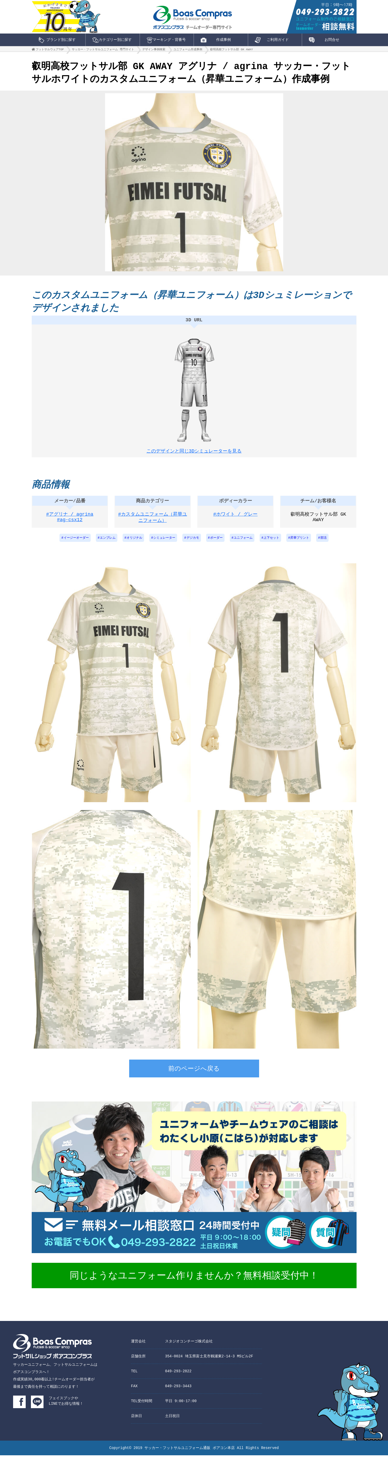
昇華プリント (299, 543)
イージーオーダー (76, 543)
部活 (323, 543)
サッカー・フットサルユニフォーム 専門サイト (103, 51)
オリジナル (134, 543)
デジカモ (193, 543)
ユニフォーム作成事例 (187, 51)
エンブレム (108, 543)
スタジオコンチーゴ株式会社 (189, 1345)
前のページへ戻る (194, 1074)
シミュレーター (164, 543)
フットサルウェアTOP (50, 51)
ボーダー (216, 543)
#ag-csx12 (70, 526)
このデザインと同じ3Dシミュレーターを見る (194, 452)
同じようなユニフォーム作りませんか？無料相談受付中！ (194, 1280)
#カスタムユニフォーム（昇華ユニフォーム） (152, 522)
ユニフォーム (243, 543)
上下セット (271, 543)
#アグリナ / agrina (69, 519)
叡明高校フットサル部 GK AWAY (231, 51)
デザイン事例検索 (153, 51)
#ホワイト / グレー (235, 519)
